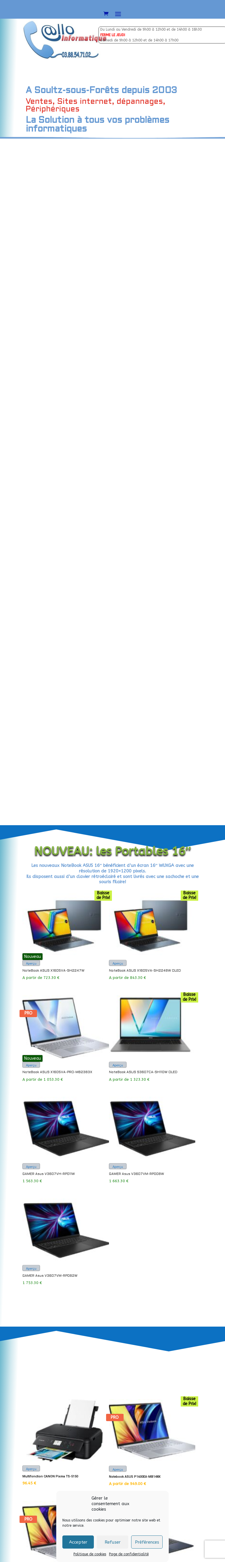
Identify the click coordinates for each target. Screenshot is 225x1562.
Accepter (78, 1542)
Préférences (147, 1542)
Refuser (113, 1542)
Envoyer (191, 1225)
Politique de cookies (89, 1554)
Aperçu (31, 277)
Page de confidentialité (129, 1554)
